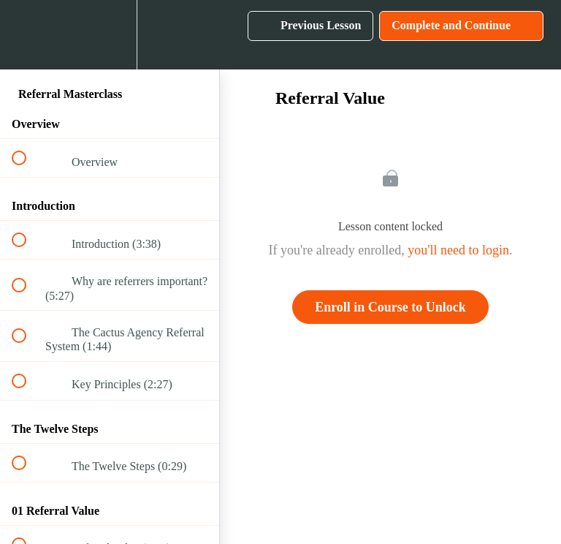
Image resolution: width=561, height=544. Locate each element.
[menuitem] (110, 34)
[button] (27, 34)
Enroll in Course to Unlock (390, 307)
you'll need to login (458, 250)
